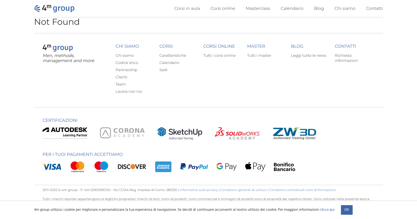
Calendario (292, 8)
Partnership (126, 69)
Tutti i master (259, 55)
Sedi (163, 69)
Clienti (121, 77)
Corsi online (223, 8)
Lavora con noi (129, 91)
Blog (319, 8)
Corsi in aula (187, 8)
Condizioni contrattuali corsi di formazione (302, 190)
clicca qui (327, 210)
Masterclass (258, 8)
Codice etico (127, 62)
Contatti (374, 8)
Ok (346, 210)
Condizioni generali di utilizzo (243, 190)
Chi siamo (345, 8)
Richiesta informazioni (346, 58)
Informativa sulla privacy (199, 190)
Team (121, 84)
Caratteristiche (172, 55)
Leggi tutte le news (308, 55)
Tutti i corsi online (219, 55)
